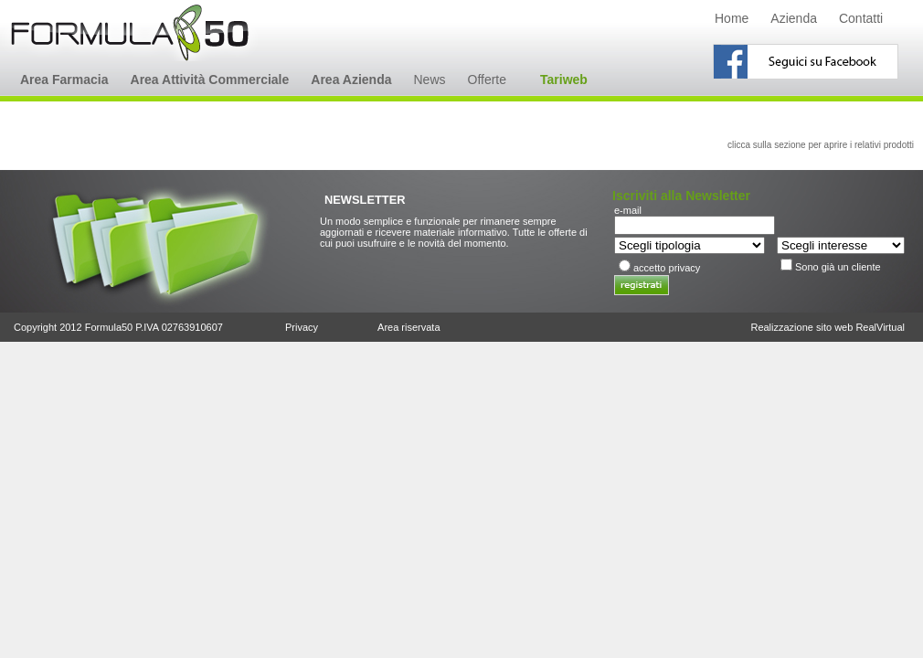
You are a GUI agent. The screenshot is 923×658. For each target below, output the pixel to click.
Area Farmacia (64, 79)
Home (731, 18)
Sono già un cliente (838, 266)
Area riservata (408, 327)
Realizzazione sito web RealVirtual (827, 327)
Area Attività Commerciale (210, 79)
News (429, 79)
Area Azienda (351, 79)
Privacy (301, 327)
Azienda (793, 18)
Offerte (487, 79)
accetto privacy (666, 267)
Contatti (861, 18)
